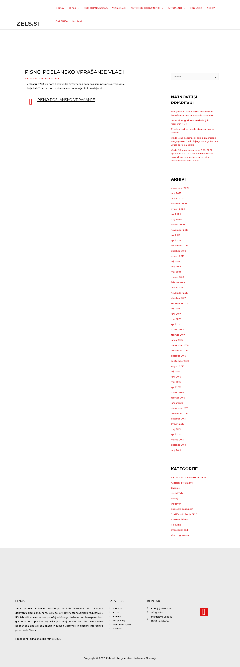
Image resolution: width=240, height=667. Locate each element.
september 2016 (181, 361)
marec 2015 (178, 439)
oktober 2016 (179, 356)
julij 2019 (176, 235)
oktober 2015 (179, 418)
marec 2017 (178, 329)
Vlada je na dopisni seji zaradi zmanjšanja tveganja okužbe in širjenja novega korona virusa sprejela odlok (194, 142)
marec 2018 (178, 277)
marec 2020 (178, 224)
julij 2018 (176, 261)
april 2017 (177, 324)
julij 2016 (176, 371)
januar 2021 (178, 198)
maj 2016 (176, 382)
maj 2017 (176, 319)
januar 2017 (178, 340)
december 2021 (180, 188)
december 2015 (180, 408)
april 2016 (177, 387)
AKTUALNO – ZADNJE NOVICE (189, 477)
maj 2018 (176, 272)
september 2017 (181, 303)
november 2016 (180, 350)
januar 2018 (178, 287)
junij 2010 (177, 450)
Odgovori (176, 504)
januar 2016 (178, 403)
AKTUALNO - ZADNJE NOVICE (43, 78)
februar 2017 (178, 335)
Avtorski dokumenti (183, 483)
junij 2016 (176, 377)
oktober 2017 (179, 298)
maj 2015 (176, 429)
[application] (77, 8)
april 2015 (176, 434)
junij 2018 (176, 266)
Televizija (176, 525)
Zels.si (28, 23)
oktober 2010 (179, 445)
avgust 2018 (178, 256)
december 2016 (180, 345)
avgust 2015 (178, 424)
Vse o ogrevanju (180, 535)
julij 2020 (176, 214)
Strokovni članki (180, 519)
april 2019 (177, 240)
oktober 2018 (179, 251)
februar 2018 (178, 282)
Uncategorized (180, 530)
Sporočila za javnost (183, 509)
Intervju (175, 498)
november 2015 (180, 413)
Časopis (175, 488)
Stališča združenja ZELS (185, 514)
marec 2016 (178, 392)
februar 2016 (178, 398)
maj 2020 (176, 219)
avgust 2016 (178, 366)
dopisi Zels (177, 493)
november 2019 (180, 230)
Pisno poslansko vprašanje (68, 99)
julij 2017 (176, 308)
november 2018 (180, 245)
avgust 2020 (178, 209)
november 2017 (180, 293)
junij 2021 (176, 193)
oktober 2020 (179, 203)
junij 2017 (176, 314)
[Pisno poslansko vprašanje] (31, 102)
